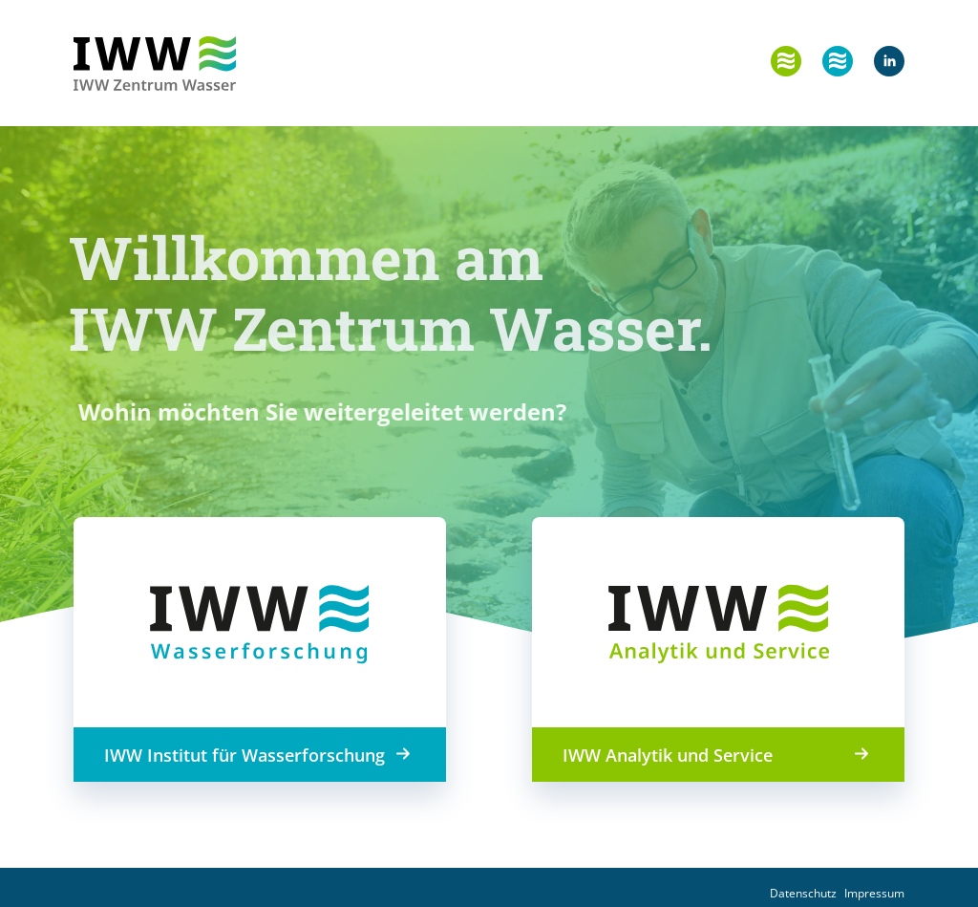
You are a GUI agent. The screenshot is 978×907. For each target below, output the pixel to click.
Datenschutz (803, 893)
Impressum (874, 893)
